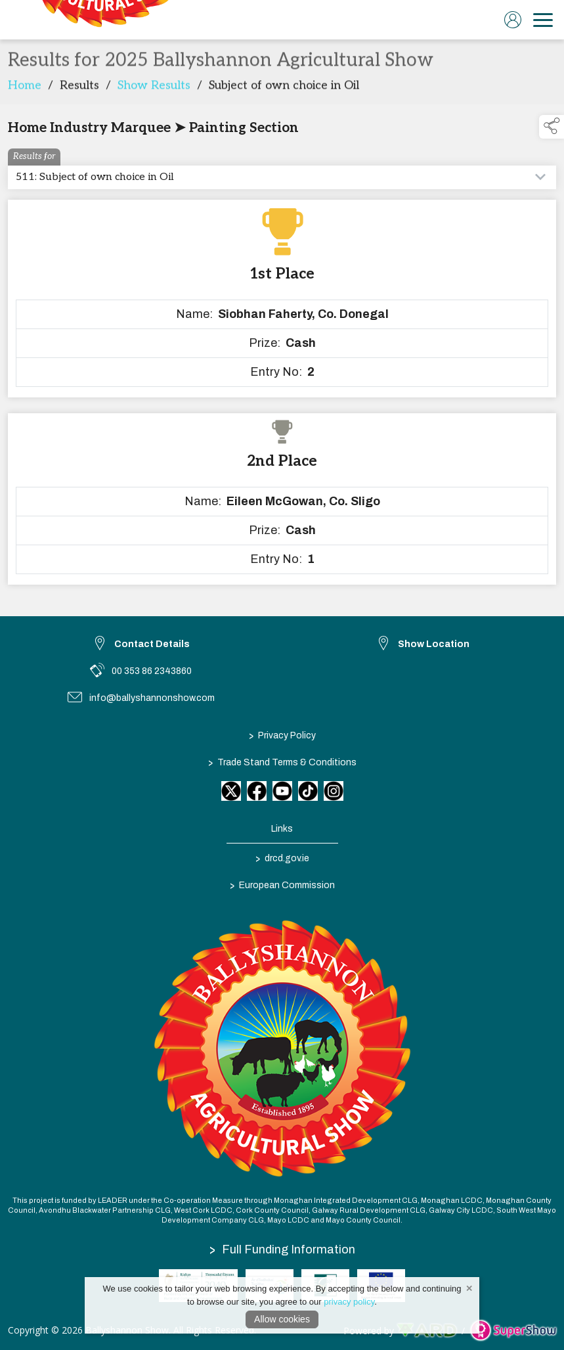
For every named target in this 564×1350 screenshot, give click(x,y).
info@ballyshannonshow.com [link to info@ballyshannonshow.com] (152, 698)
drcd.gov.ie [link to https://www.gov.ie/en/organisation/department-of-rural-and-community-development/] (282, 858)
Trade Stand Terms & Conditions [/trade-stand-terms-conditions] (282, 762)
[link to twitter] (231, 791)
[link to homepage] (101, 19)
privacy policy (349, 1302)
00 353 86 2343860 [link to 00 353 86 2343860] (152, 671)
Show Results (154, 89)
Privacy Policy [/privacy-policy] (282, 735)
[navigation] (543, 20)
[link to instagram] (333, 791)
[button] (551, 127)
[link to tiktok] (308, 791)
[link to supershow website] (513, 1330)
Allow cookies (282, 1319)
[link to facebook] (257, 791)
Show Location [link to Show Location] (433, 644)
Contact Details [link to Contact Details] (152, 644)
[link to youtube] (282, 791)
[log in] (512, 19)
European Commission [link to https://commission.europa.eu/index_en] (282, 885)
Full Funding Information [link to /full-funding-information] (282, 1249)
